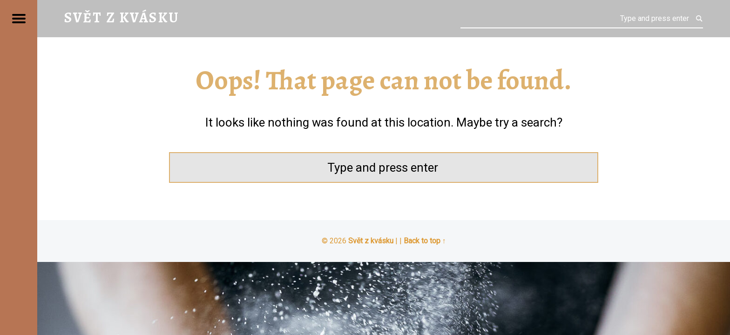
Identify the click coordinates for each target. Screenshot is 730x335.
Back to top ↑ (425, 240)
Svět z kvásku (370, 240)
